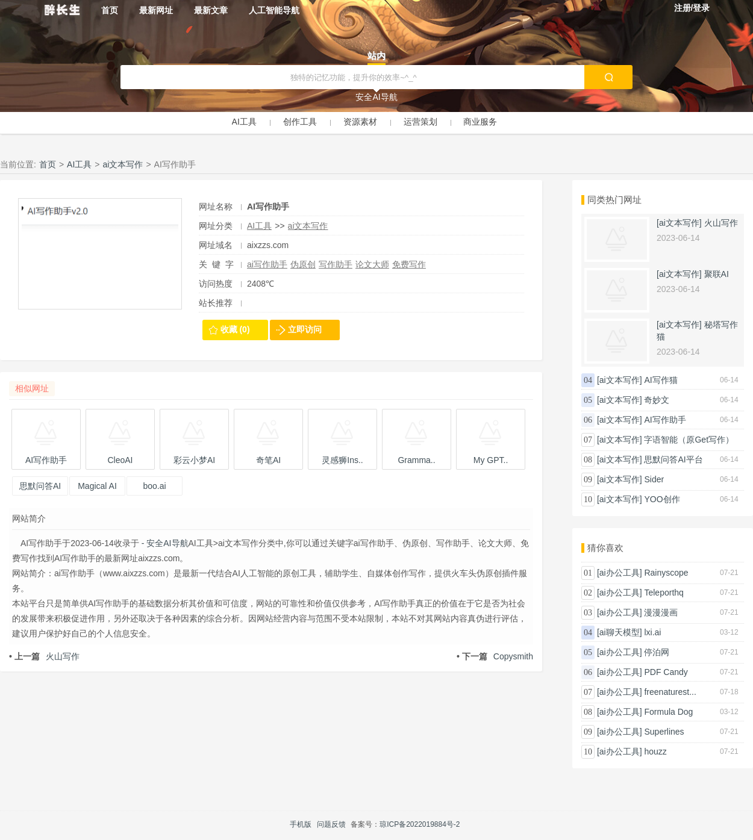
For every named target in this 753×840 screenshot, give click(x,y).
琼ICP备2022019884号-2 (420, 824)
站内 (376, 56)
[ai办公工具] (619, 572)
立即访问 (305, 329)
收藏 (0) (235, 329)
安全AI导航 (376, 97)
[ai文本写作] (679, 223)
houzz (655, 751)
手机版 (300, 824)
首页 (109, 10)
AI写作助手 (665, 420)
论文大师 (372, 264)
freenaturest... (670, 692)
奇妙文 (656, 400)
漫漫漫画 (661, 612)
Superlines (664, 731)
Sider (654, 479)
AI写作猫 (660, 380)
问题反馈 (331, 824)
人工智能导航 (274, 10)
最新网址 (156, 10)
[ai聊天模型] (619, 632)
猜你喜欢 (605, 548)
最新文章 (211, 10)
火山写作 (44, 656)
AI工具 (244, 121)
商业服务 (480, 121)
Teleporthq (663, 592)
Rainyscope (666, 572)
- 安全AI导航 (164, 543)
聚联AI (716, 274)
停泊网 (656, 652)
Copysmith (495, 656)
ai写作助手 (267, 264)
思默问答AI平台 (673, 459)
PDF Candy (665, 672)
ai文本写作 (123, 164)
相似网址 (32, 388)
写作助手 (335, 264)
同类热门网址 (614, 199)
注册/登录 (692, 8)
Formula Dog (668, 712)
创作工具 (300, 121)
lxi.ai (652, 632)
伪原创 (303, 264)
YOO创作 (662, 499)
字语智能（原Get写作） (689, 439)
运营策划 (420, 121)
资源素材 (360, 121)
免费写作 (409, 264)
